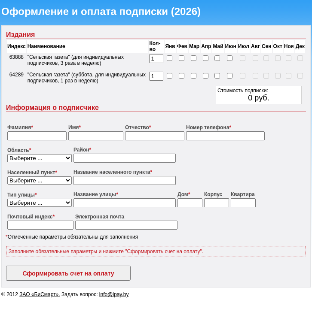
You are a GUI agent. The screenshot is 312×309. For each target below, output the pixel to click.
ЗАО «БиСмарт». (39, 294)
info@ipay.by (114, 294)
